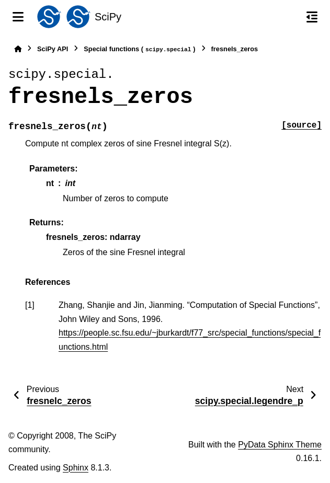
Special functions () (139, 49)
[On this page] (312, 17)
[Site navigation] (18, 17)
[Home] (17, 48)
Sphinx (75, 467)
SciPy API (52, 49)
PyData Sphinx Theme (280, 444)
